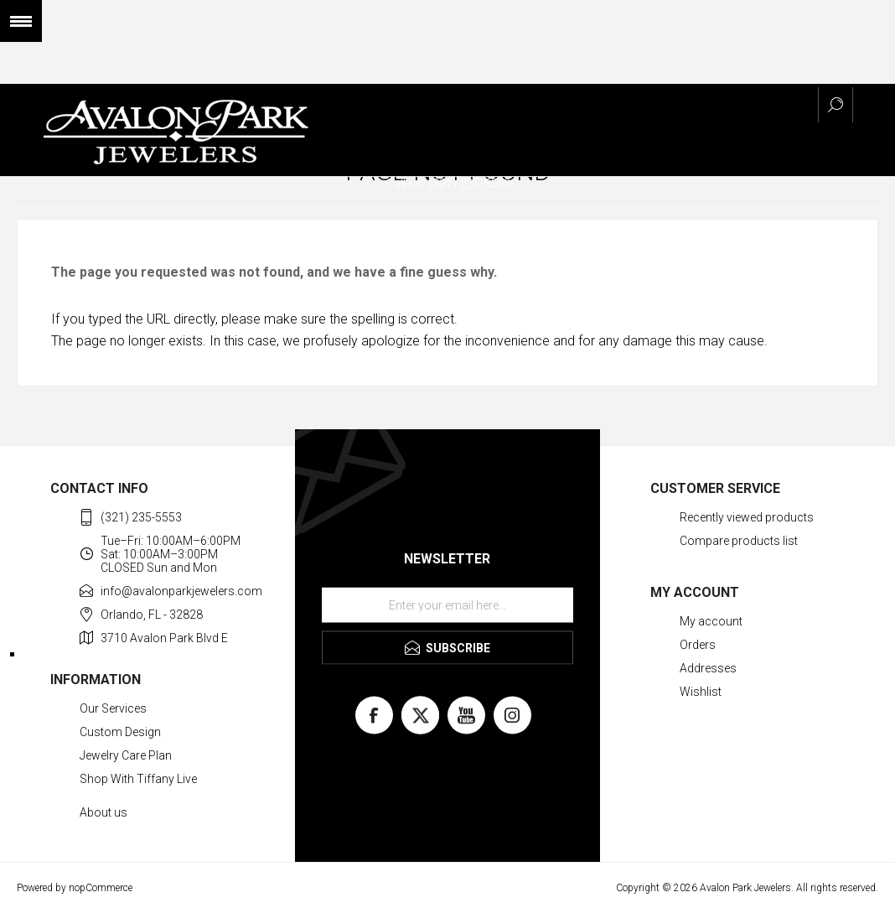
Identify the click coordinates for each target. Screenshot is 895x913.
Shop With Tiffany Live (138, 779)
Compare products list (739, 540)
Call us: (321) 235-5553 (447, 183)
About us (103, 812)
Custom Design (120, 732)
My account (711, 621)
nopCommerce (100, 888)
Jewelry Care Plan (126, 755)
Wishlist (701, 691)
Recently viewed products (747, 517)
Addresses (708, 668)
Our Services (113, 708)
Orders (698, 644)
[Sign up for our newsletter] (447, 605)
